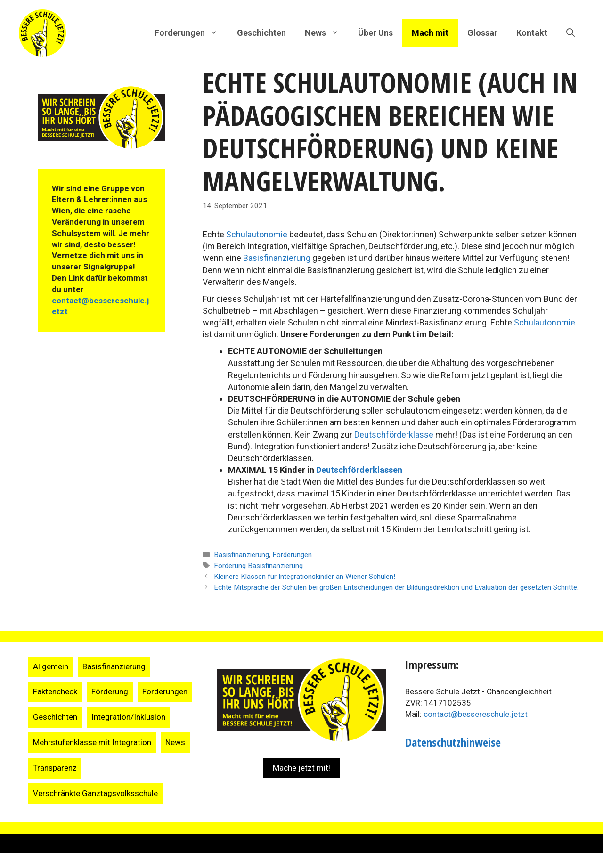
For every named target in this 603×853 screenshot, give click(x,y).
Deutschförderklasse (394, 434)
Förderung (109, 691)
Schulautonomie (257, 234)
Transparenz (55, 767)
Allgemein (50, 666)
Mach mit (430, 33)
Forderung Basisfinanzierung (258, 565)
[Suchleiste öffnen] (570, 33)
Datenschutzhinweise (453, 742)
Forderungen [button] (191, 33)
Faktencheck (55, 691)
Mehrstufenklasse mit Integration (92, 742)
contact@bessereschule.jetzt (476, 714)
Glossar (482, 33)
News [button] (327, 33)
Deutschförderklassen (359, 470)
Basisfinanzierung (277, 258)
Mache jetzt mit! (301, 767)
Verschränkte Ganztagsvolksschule (95, 793)
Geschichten (261, 33)
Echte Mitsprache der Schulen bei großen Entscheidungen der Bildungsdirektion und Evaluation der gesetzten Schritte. (396, 587)
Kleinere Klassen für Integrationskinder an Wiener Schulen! (304, 576)
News (175, 742)
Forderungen (292, 555)
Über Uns (375, 33)
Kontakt (531, 33)
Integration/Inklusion (128, 717)
